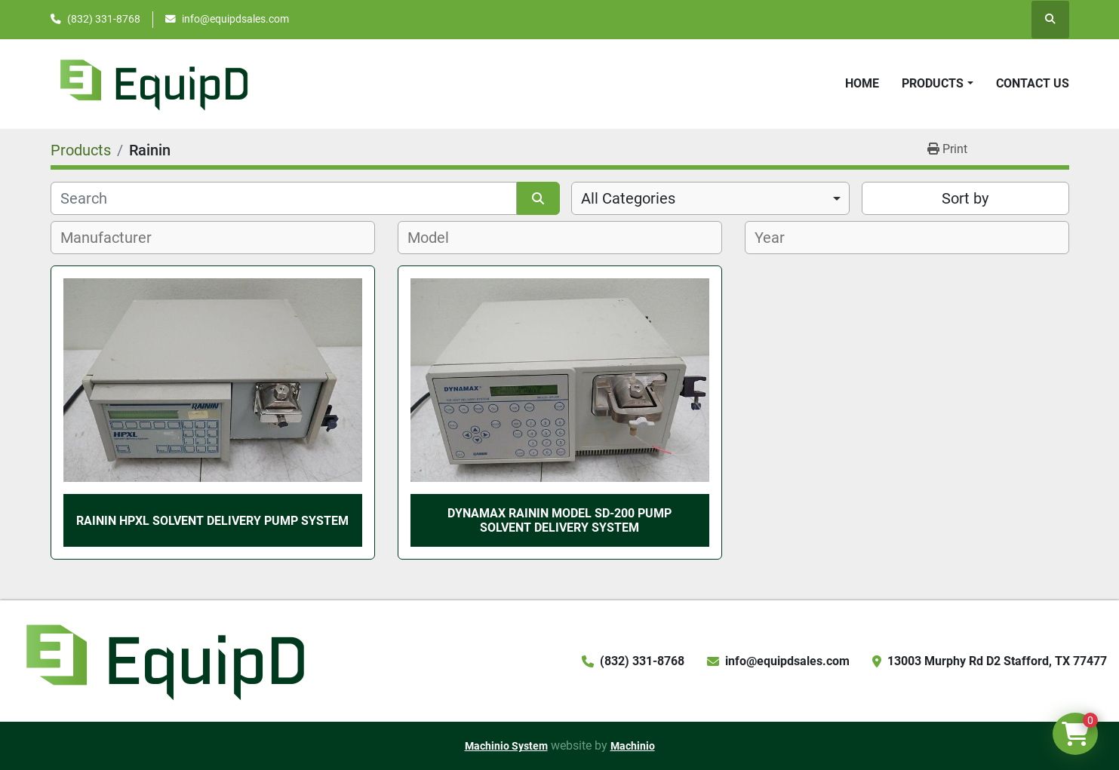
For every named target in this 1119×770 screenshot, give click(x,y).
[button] (937, 84)
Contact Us (1032, 83)
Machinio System (506, 746)
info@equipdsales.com (235, 19)
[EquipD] (163, 660)
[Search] (284, 198)
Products (933, 83)
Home (862, 83)
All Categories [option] (628, 198)
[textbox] (114, 237)
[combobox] (710, 198)
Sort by (965, 198)
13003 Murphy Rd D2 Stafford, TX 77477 (997, 661)
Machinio (632, 746)
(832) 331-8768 (103, 19)
